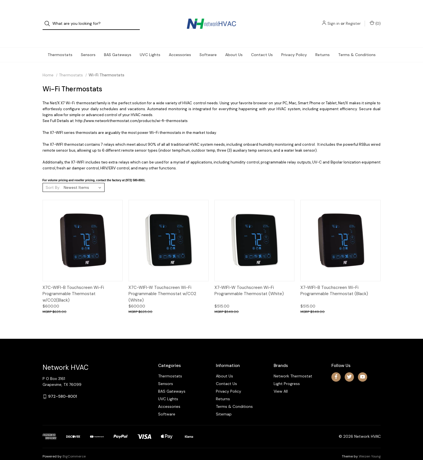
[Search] (49, 18)
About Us (234, 44)
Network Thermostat (293, 365)
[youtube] (362, 366)
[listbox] (83, 176)
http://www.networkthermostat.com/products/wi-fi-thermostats (131, 110)
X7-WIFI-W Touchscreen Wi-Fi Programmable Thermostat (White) (249, 280)
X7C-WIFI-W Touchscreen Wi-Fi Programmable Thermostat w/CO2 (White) (162, 283)
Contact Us (262, 44)
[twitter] (349, 366)
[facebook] (336, 366)
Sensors (88, 44)
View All (281, 380)
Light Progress (287, 372)
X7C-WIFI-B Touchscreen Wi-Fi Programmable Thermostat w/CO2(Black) (73, 283)
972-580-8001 (62, 385)
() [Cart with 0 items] (375, 18)
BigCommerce (74, 445)
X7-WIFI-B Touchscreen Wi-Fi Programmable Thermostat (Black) (334, 280)
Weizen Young (370, 445)
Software (208, 44)
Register (353, 18)
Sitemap (224, 403)
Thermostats (60, 44)
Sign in (333, 18)
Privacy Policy (294, 44)
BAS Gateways (117, 44)
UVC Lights (150, 44)
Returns (322, 44)
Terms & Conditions (357, 44)
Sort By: (53, 176)
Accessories (180, 44)
